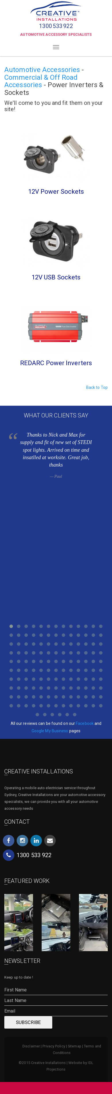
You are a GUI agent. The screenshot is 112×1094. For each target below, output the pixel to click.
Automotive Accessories (42, 70)
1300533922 (56, 26)
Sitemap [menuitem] (74, 1046)
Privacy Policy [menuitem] (54, 1046)
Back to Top (97, 387)
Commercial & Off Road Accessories (41, 81)
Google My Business (50, 731)
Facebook (85, 723)
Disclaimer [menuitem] (31, 1046)
